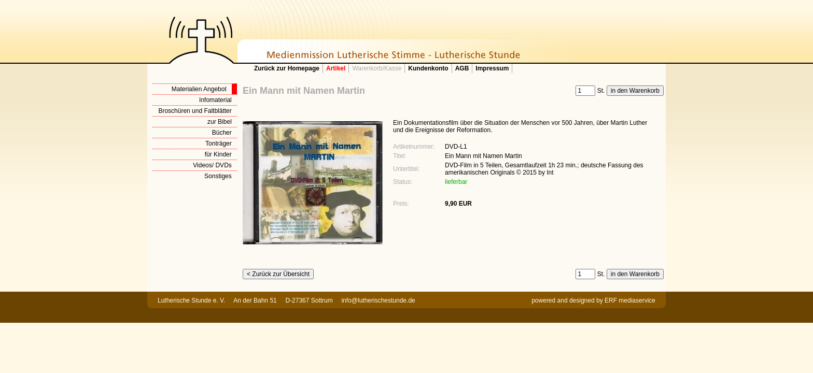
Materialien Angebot (199, 89)
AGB (462, 68)
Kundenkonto (428, 68)
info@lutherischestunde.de (378, 300)
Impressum (492, 68)
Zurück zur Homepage (286, 68)
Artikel (335, 68)
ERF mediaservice (630, 300)
